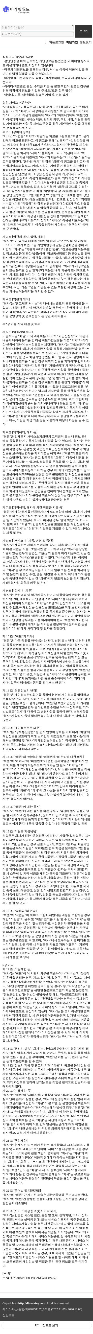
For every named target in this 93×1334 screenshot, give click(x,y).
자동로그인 (56, 42)
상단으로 (8, 1315)
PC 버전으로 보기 (46, 1325)
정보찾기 (86, 42)
